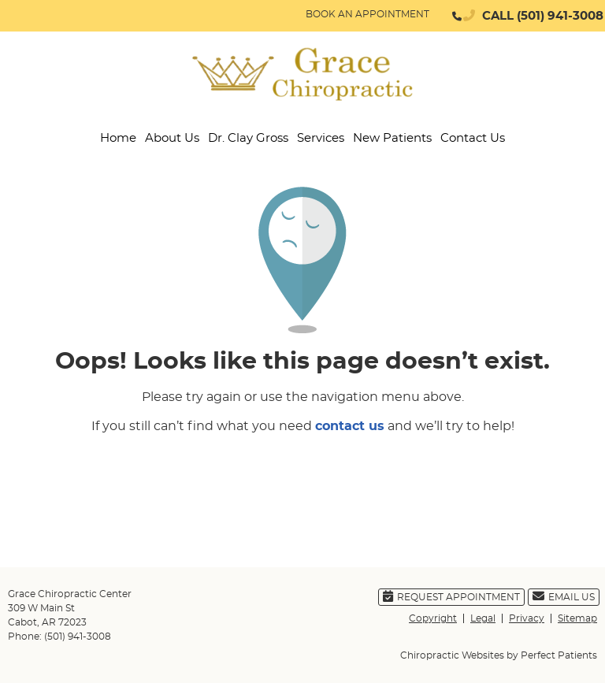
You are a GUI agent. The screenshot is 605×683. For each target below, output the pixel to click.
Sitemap (577, 618)
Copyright (433, 618)
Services (320, 138)
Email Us (564, 596)
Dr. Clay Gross (248, 138)
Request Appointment (451, 596)
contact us (349, 426)
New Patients (392, 138)
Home (118, 138)
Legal (483, 618)
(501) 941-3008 (560, 16)
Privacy (526, 618)
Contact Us (472, 138)
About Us (172, 138)
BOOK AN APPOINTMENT (367, 14)
